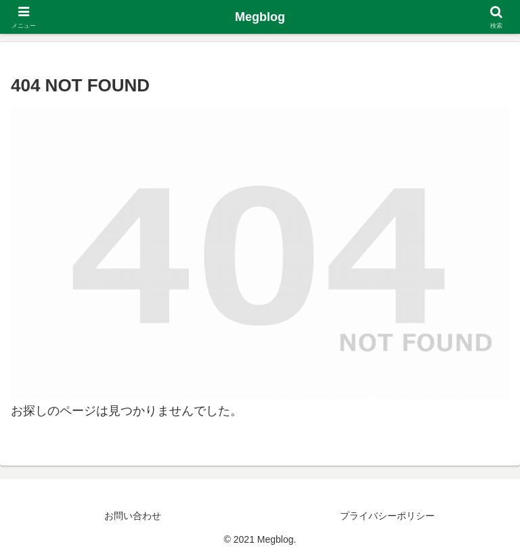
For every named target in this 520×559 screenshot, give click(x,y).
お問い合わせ (132, 515)
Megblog (260, 17)
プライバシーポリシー (387, 515)
